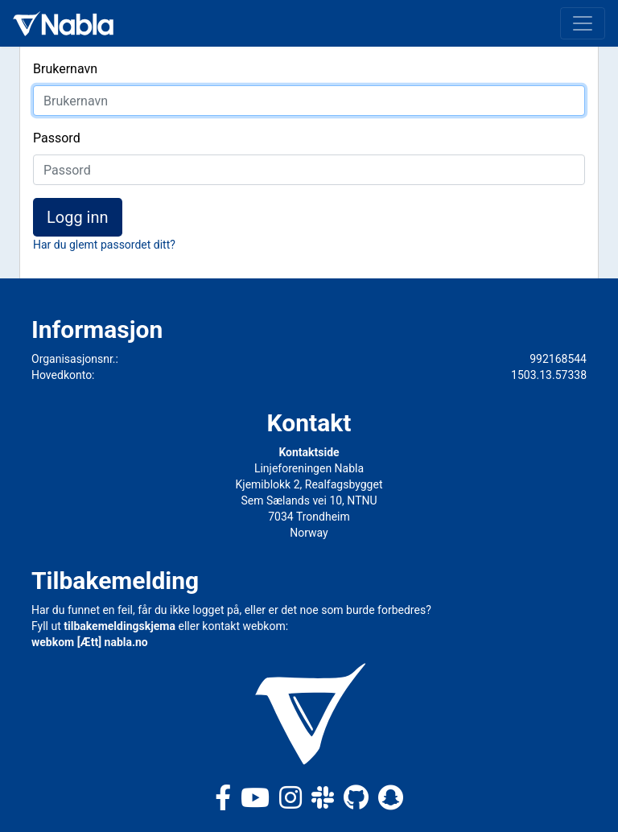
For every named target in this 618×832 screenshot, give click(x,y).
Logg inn (78, 217)
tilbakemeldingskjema (119, 626)
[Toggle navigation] (582, 23)
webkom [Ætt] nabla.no (89, 642)
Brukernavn (65, 68)
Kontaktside (308, 452)
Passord (56, 138)
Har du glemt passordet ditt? (104, 244)
